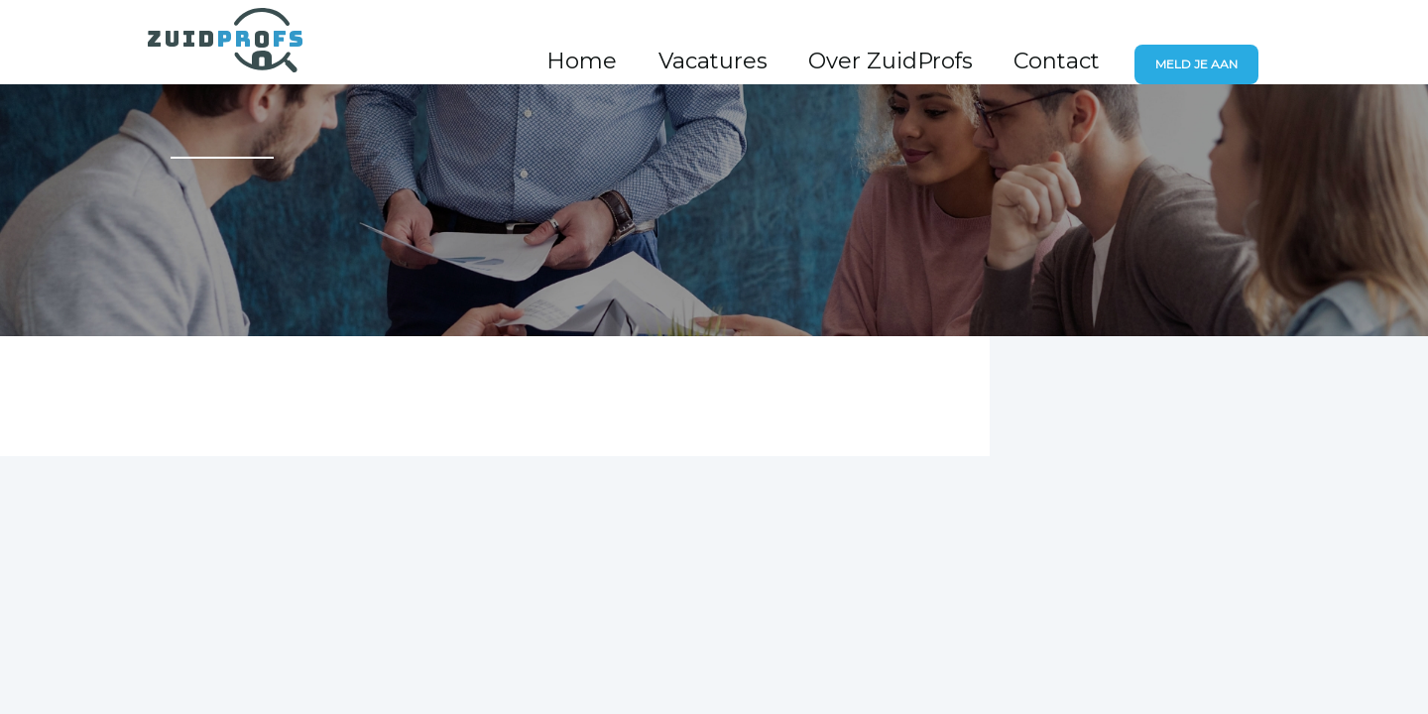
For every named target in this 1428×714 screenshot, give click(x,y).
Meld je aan (1208, 44)
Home (731, 43)
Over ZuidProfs (959, 43)
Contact (1084, 43)
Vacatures (827, 43)
